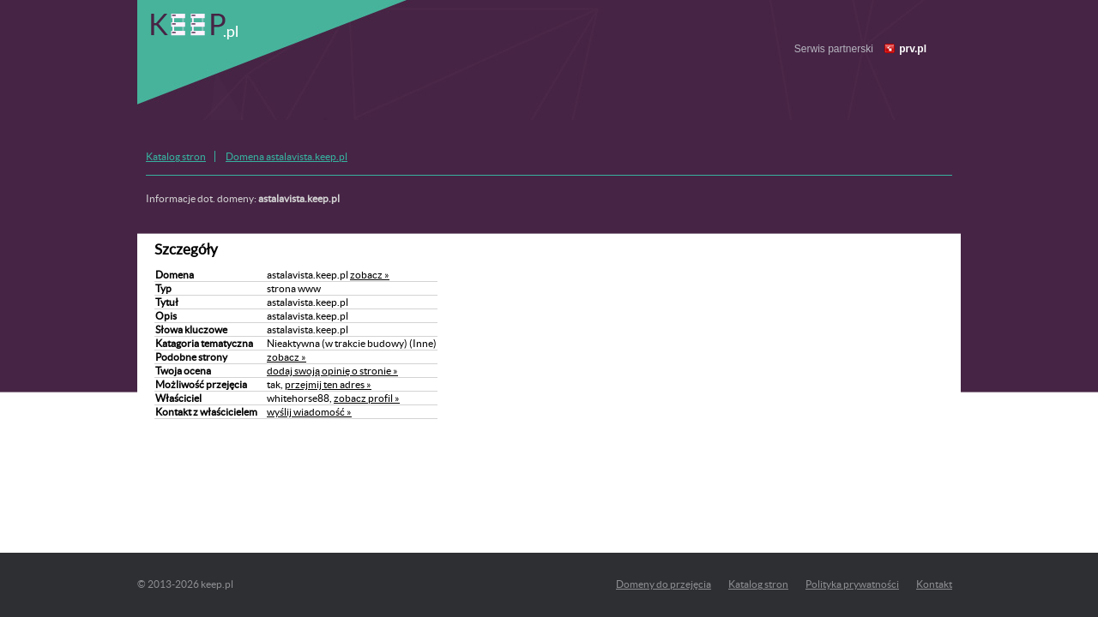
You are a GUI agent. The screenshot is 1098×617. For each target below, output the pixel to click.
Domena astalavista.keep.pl (286, 156)
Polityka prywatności (852, 584)
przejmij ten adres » (328, 384)
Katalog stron (176, 156)
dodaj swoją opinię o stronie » (332, 370)
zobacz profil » (367, 398)
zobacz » (369, 274)
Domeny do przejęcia (663, 584)
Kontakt (934, 584)
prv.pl (912, 49)
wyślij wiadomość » (309, 411)
